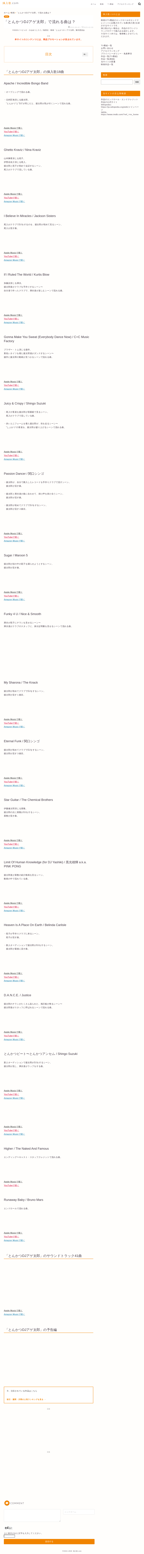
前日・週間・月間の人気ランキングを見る (25, 1399)
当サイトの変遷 (108, 62)
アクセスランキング (125, 4)
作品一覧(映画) (108, 59)
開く (85, 54)
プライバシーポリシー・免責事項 (116, 53)
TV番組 (111, 4)
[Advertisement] (48, 1429)
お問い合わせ (107, 48)
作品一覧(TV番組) (109, 56)
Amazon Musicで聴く (14, 135)
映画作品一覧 (107, 64)
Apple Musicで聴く (13, 128)
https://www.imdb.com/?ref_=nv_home (120, 114)
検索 (137, 82)
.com (11, 3)
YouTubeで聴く (11, 132)
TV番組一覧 (106, 45)
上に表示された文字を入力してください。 (23, 1533)
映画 (102, 4)
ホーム (93, 4)
